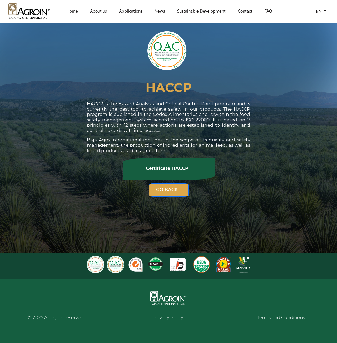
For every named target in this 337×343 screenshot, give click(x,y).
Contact (245, 11)
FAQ (268, 11)
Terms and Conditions (281, 317)
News (160, 11)
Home (72, 11)
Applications (130, 11)
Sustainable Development (201, 11)
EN (319, 11)
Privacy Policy (168, 317)
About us (98, 11)
